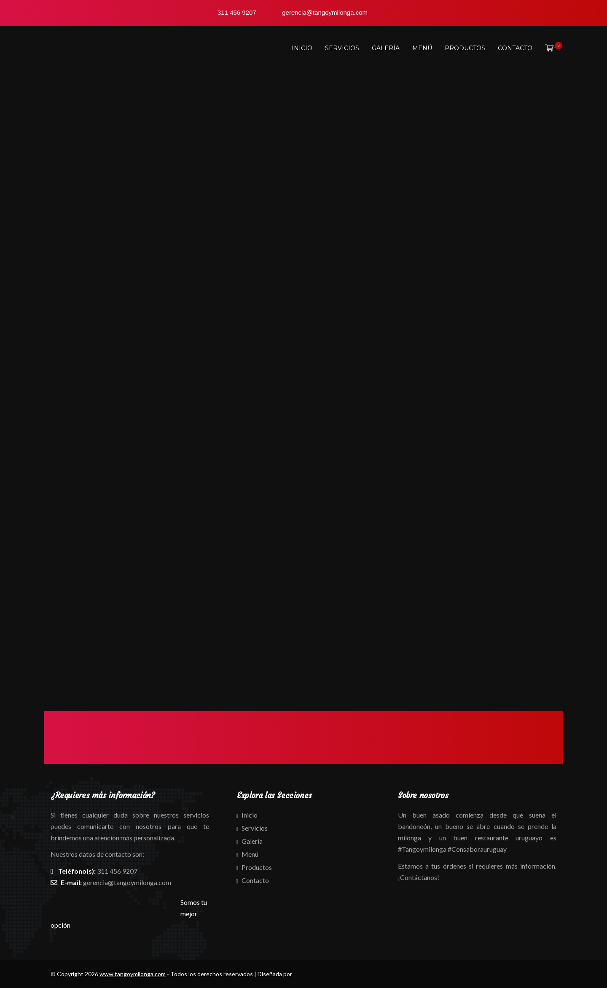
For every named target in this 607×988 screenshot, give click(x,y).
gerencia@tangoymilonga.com (127, 882)
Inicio (302, 48)
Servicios (342, 48)
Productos (465, 48)
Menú (422, 48)
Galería (386, 48)
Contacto (515, 48)
